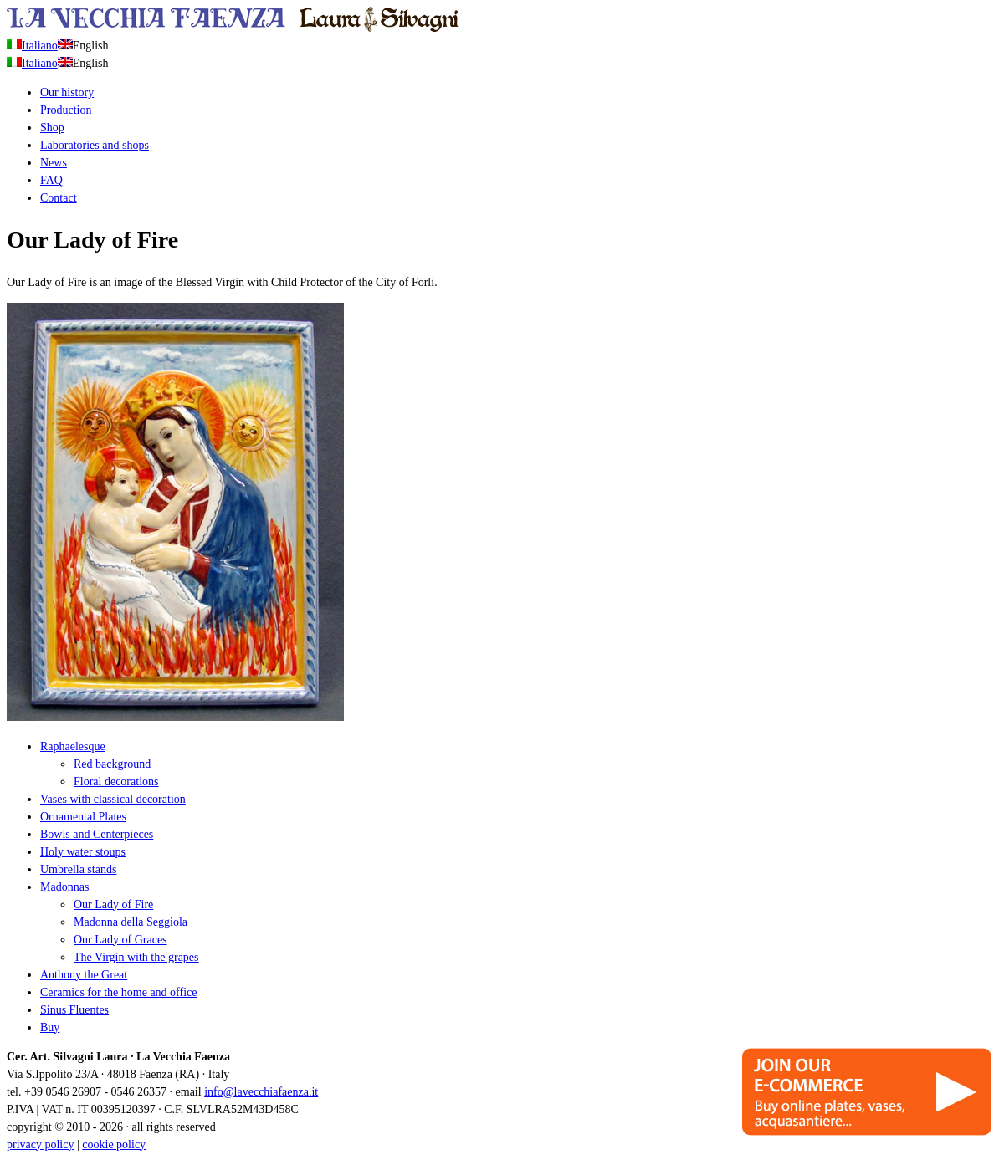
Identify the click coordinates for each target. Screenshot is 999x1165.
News (53, 162)
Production (65, 110)
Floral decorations (116, 781)
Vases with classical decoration (113, 799)
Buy (49, 1027)
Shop (52, 127)
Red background (112, 764)
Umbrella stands (78, 869)
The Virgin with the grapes (136, 957)
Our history (67, 92)
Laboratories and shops (94, 145)
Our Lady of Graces (120, 939)
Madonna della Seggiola (130, 922)
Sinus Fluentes (74, 1010)
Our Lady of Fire (113, 904)
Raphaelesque (72, 746)
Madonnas (64, 887)
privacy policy (40, 1144)
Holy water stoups (83, 852)
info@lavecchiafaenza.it (261, 1092)
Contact (58, 198)
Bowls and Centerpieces (96, 834)
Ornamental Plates (83, 816)
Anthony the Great (83, 974)
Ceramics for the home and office (118, 992)
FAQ (51, 180)
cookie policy (114, 1144)
